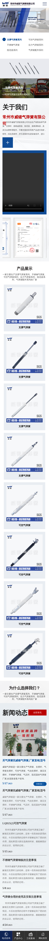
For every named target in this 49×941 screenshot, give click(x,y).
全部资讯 (37, 712)
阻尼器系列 (12, 50)
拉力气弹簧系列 (36, 45)
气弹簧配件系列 (36, 50)
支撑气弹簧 (24, 327)
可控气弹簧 (24, 525)
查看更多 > (40, 784)
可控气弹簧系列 (36, 40)
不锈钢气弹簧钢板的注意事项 (19, 860)
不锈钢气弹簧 (13, 45)
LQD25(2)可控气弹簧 (14, 823)
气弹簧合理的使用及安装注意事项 (22, 896)
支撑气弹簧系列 (14, 40)
